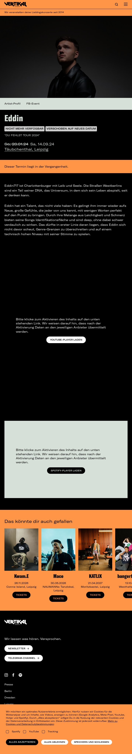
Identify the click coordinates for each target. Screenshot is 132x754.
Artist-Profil (12, 103)
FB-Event (33, 103)
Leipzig (8, 704)
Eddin (13, 117)
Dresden (9, 697)
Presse (8, 684)
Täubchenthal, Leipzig (26, 149)
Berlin (8, 691)
